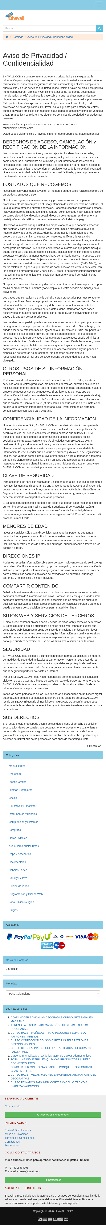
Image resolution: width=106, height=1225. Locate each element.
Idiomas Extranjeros (20, 789)
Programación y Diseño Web (26, 894)
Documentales (17, 862)
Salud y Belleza (18, 878)
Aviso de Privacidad (16, 1134)
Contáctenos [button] (53, 1180)
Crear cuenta (12, 1106)
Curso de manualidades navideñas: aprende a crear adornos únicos (51, 1055)
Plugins (13, 910)
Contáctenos (12, 1141)
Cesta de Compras (17, 960)
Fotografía (15, 829)
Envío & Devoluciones (18, 1130)
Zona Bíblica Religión (21, 902)
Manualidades (17, 765)
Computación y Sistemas (23, 821)
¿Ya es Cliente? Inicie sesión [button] (53, 1114)
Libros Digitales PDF (21, 837)
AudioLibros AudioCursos (24, 846)
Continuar (94, 746)
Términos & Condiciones (19, 1137)
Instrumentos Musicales (23, 813)
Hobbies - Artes (18, 870)
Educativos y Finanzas (22, 805)
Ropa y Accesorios (20, 854)
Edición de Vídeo (19, 886)
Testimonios (12, 1145)
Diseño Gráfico (17, 781)
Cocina (13, 797)
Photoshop (15, 773)
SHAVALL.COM (64, 1211)
